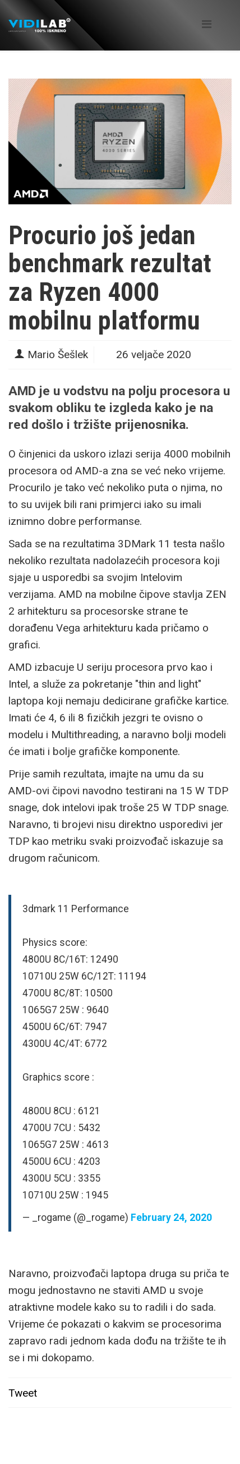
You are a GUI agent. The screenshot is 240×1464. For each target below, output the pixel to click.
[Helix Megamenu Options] (206, 24)
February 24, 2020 (171, 1217)
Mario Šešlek (57, 354)
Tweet (22, 1393)
